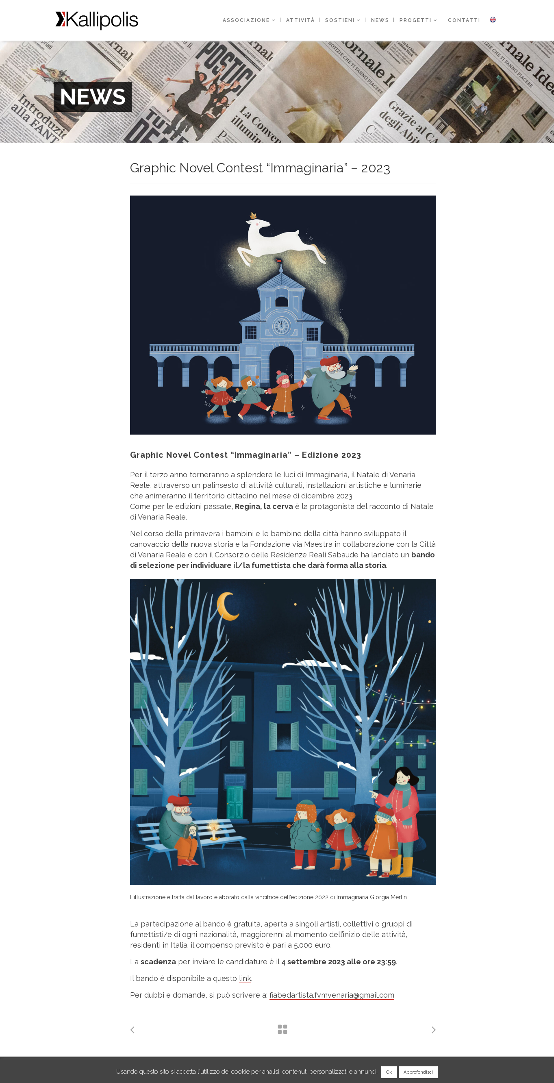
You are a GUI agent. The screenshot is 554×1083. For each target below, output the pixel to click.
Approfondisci (418, 1072)
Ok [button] (389, 1072)
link (245, 978)
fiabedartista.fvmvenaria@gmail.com (331, 995)
